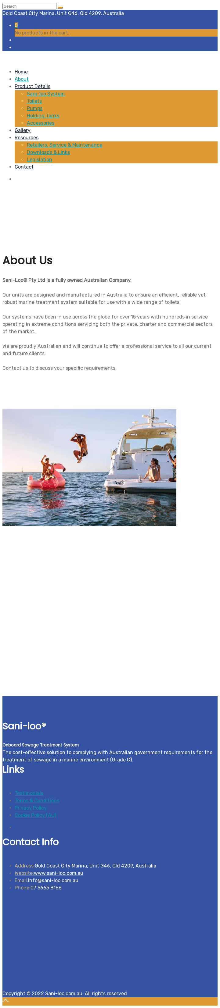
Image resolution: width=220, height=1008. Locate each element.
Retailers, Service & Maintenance (64, 145)
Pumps (34, 108)
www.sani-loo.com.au (49, 873)
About (22, 79)
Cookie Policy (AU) (35, 815)
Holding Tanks (43, 116)
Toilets (34, 101)
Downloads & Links (48, 152)
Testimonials (29, 793)
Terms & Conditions (37, 800)
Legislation (39, 159)
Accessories (40, 123)
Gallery (23, 130)
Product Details (32, 86)
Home (21, 72)
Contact (24, 167)
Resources (26, 138)
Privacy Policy (31, 808)
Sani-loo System (46, 94)
